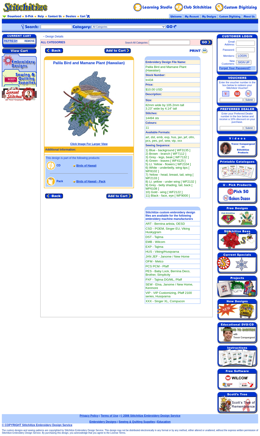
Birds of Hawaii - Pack (90, 181)
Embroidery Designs (103, 421)
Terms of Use (109, 415)
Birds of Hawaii (86, 165)
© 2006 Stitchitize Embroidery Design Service (150, 415)
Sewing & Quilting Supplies (137, 421)
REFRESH (10, 41)
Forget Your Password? (234, 68)
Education (164, 421)
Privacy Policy (89, 415)
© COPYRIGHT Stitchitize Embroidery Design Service (37, 425)
